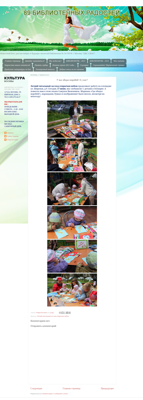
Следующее (36, 388)
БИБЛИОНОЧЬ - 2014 (99, 61)
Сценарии (84, 65)
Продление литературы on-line (17, 69)
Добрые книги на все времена (71, 69)
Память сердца (41, 65)
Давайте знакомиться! (35, 61)
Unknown (10, 133)
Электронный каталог (45, 69)
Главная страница (13, 61)
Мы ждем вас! (55, 61)
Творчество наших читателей (17, 65)
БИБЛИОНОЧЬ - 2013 (75, 61)
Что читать (118, 61)
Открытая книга (42, 312)
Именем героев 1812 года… (63, 65)
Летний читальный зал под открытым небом (53, 316)
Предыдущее (107, 388)
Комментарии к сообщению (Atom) (55, 394)
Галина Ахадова (12, 136)
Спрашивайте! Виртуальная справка (108, 65)
